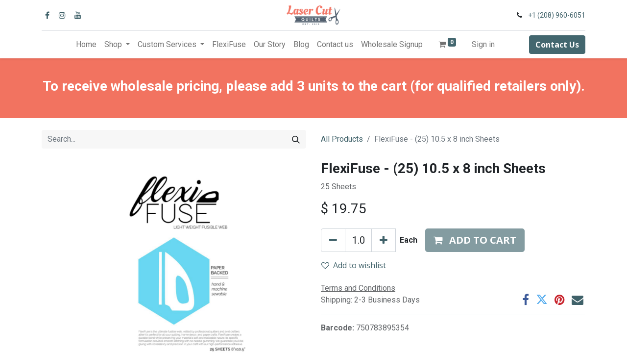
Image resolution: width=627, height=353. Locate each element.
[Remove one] (333, 240)
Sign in (483, 44)
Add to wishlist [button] (353, 265)
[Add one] (383, 240)
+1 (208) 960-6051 (556, 15)
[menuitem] (86, 44)
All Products (342, 139)
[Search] (296, 139)
